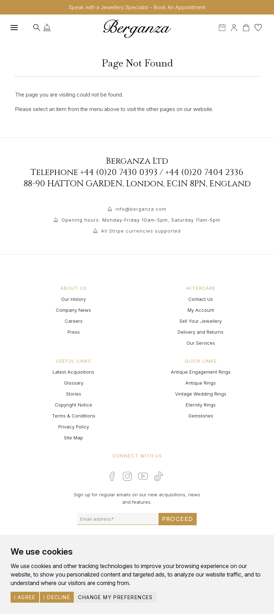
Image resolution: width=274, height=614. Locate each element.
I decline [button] (56, 597)
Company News (73, 310)
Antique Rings (200, 383)
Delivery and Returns (201, 332)
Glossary (73, 383)
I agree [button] (25, 597)
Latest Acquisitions (73, 372)
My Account (200, 310)
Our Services (200, 343)
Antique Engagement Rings (201, 372)
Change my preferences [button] (115, 597)
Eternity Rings (201, 405)
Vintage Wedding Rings (200, 394)
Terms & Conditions (73, 416)
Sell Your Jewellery (200, 321)
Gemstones (200, 416)
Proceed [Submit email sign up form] (177, 518)
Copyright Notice (73, 405)
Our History (73, 299)
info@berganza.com (140, 209)
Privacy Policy (73, 426)
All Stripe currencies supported (141, 231)
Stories (73, 394)
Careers (74, 321)
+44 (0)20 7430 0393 (118, 172)
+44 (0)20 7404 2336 (204, 172)
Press (73, 332)
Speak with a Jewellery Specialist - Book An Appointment (137, 7)
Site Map (73, 437)
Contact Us (200, 299)
